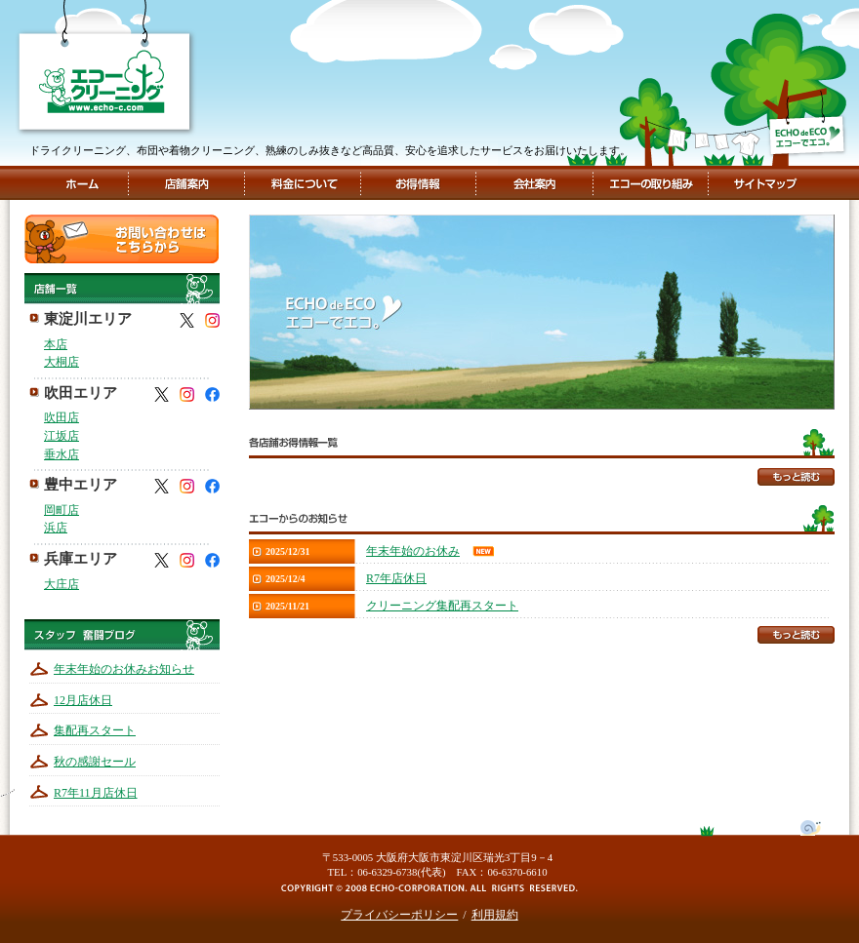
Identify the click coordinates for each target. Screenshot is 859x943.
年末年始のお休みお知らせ (124, 669)
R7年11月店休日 (96, 793)
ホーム (81, 183)
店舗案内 (186, 183)
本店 (55, 344)
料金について (303, 183)
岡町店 (61, 510)
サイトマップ (763, 183)
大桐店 (61, 362)
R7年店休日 (396, 578)
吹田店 (61, 417)
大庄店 (61, 584)
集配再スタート (95, 730)
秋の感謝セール (95, 761)
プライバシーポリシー (399, 915)
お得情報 (417, 183)
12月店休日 (83, 700)
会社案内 (532, 183)
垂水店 (61, 454)
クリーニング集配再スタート (442, 605)
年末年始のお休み (413, 551)
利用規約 (494, 915)
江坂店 (61, 436)
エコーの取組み (649, 183)
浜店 (55, 527)
